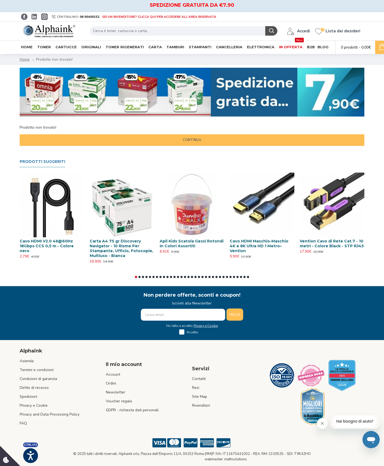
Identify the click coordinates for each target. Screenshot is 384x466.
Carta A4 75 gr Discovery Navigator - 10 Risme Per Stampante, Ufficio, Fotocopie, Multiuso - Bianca (121, 248)
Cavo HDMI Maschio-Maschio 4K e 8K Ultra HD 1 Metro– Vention (259, 246)
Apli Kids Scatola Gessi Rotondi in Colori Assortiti (192, 243)
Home (25, 59)
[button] (136, 277)
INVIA (234, 314)
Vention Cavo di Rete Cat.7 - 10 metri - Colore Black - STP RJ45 (332, 243)
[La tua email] (183, 315)
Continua (192, 140)
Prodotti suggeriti (42, 161)
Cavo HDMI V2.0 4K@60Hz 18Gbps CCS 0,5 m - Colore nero (47, 246)
